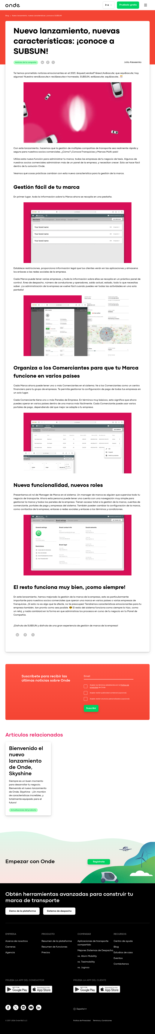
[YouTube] (31, 1008)
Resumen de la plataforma (57, 941)
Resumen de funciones (54, 947)
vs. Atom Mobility (87, 956)
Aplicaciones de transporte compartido (93, 943)
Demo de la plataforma (22, 911)
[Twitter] (15, 1008)
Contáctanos (121, 964)
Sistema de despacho (59, 911)
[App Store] (42, 989)
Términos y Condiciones (102, 1020)
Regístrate (99, 862)
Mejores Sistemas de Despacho (95, 950)
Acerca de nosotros (16, 941)
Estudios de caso (123, 953)
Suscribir (91, 708)
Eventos (118, 958)
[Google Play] (17, 989)
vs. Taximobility (86, 962)
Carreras (10, 947)
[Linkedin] (38, 1008)
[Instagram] (23, 1008)
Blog (7, 15)
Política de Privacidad (82, 1020)
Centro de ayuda (123, 941)
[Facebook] (8, 1008)
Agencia (10, 953)
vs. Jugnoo (83, 968)
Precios (46, 953)
